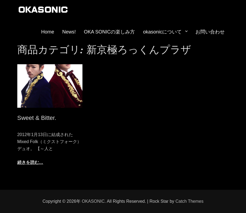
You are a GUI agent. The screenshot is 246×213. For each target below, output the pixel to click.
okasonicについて (162, 32)
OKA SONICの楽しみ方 (109, 32)
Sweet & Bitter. (36, 117)
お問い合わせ (210, 32)
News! (69, 32)
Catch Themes (189, 201)
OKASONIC (93, 201)
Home (47, 32)
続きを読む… (30, 162)
